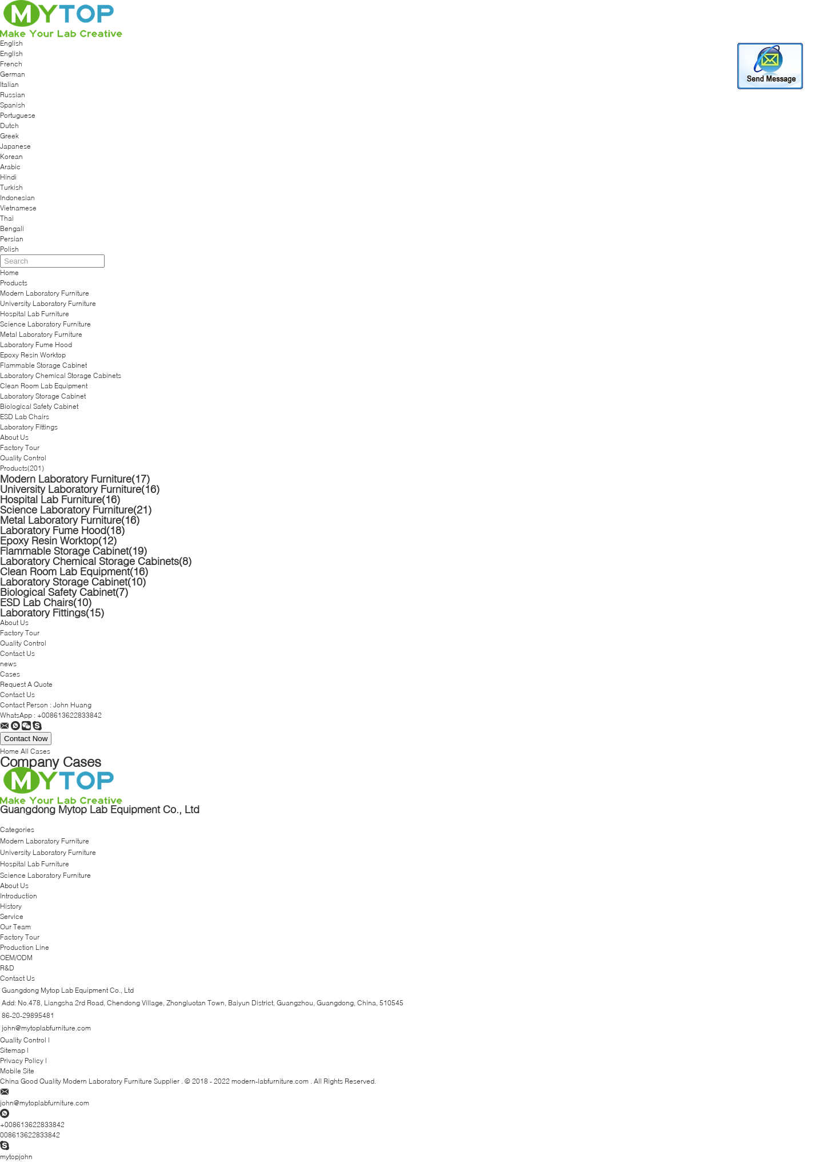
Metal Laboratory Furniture (41, 334)
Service (11, 916)
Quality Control (23, 457)
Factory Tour (19, 447)
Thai (7, 218)
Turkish (11, 187)
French (11, 63)
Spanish (12, 105)
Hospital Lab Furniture (34, 313)
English (11, 53)
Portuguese (17, 115)
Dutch (9, 125)
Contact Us (17, 653)
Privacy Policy (21, 1060)
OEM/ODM (16, 957)
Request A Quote (26, 684)
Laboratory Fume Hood (36, 344)
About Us (14, 437)
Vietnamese (18, 208)
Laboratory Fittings (29, 427)
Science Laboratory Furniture (45, 324)
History (11, 906)
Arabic (10, 166)
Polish (9, 249)
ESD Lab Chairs (24, 416)
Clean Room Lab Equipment (43, 385)
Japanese (15, 146)
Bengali (12, 228)
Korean (11, 156)
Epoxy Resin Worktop (33, 355)
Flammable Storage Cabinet (43, 365)
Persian (11, 238)
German (12, 74)
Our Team (15, 926)
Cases (10, 674)
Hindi (8, 177)
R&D (7, 968)
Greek (9, 136)
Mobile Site (17, 1071)
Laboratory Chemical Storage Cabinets (60, 375)
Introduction (18, 896)
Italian (9, 84)
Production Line (24, 947)
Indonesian (17, 197)
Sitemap (12, 1050)
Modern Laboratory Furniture (44, 293)
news (8, 663)
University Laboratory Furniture (48, 303)
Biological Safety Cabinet (39, 406)
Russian (12, 94)
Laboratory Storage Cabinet (43, 396)
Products (13, 282)
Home (9, 272)
